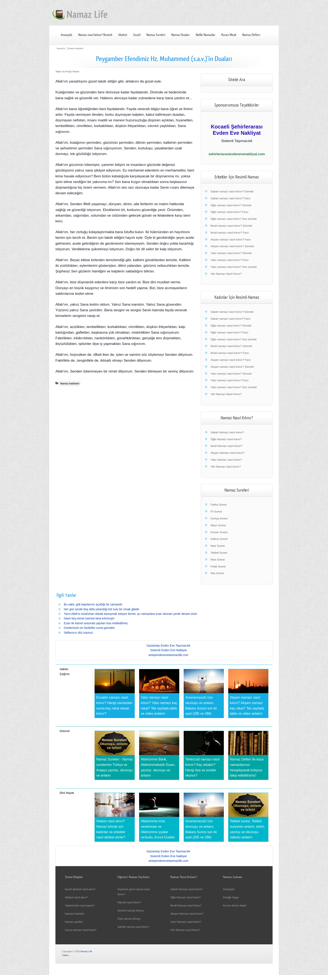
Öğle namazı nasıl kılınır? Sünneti (230, 205)
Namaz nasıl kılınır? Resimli (95, 35)
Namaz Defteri (251, 35)
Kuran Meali (228, 35)
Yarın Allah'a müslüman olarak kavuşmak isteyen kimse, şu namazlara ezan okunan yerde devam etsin (130, 613)
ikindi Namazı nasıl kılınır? (226, 445)
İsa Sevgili (67, 71)
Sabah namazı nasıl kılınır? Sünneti (231, 191)
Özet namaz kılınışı (129, 918)
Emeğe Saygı (230, 897)
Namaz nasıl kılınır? (129, 902)
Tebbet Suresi (218, 552)
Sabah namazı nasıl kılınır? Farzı (230, 198)
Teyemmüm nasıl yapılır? (80, 905)
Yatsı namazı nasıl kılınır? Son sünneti (233, 266)
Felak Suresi (218, 566)
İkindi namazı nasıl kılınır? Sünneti (231, 225)
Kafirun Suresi (219, 538)
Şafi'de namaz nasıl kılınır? (133, 926)
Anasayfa (66, 35)
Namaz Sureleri (155, 35)
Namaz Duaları (180, 35)
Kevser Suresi (218, 532)
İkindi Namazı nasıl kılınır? (186, 905)
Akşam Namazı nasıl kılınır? (227, 452)
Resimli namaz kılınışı (131, 910)
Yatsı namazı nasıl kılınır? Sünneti (230, 253)
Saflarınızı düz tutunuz (78, 632)
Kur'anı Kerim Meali (234, 905)
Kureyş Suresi (218, 518)
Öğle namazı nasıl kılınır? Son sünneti (233, 218)
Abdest (122, 35)
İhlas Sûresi (217, 559)
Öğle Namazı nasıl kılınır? (226, 439)
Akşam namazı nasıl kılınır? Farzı (230, 239)
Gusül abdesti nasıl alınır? (80, 889)
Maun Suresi (218, 525)
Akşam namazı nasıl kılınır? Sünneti (232, 246)
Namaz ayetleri (74, 921)
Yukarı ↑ (66, 955)
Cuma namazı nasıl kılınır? (80, 930)
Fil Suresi (216, 511)
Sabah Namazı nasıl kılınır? (227, 432)
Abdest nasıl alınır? (76, 897)
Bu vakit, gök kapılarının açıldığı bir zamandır (93, 604)
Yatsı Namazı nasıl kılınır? (226, 459)
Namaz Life (86, 951)
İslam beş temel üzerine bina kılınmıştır (89, 618)
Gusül (136, 35)
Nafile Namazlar (205, 35)
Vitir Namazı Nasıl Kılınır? (226, 273)
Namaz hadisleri (75, 48)
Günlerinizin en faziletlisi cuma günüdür (89, 627)
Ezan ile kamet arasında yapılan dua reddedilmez (96, 623)
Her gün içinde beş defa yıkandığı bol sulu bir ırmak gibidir (101, 609)
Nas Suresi (217, 573)
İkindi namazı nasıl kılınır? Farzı (229, 232)
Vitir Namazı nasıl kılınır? (225, 466)
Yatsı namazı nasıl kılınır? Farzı (229, 260)
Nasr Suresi (217, 545)
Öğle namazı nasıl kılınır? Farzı (229, 212)
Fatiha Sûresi (218, 504)
